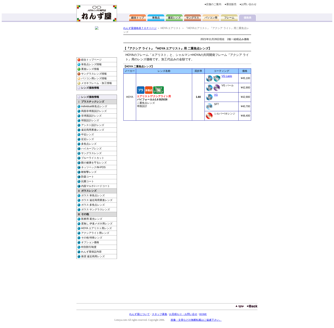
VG (216, 94)
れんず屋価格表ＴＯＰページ (140, 28)
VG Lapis (227, 76)
